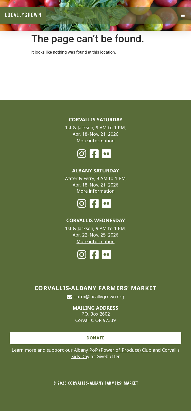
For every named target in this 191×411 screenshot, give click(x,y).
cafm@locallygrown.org (99, 296)
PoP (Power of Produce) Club (120, 350)
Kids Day (80, 356)
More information (95, 141)
